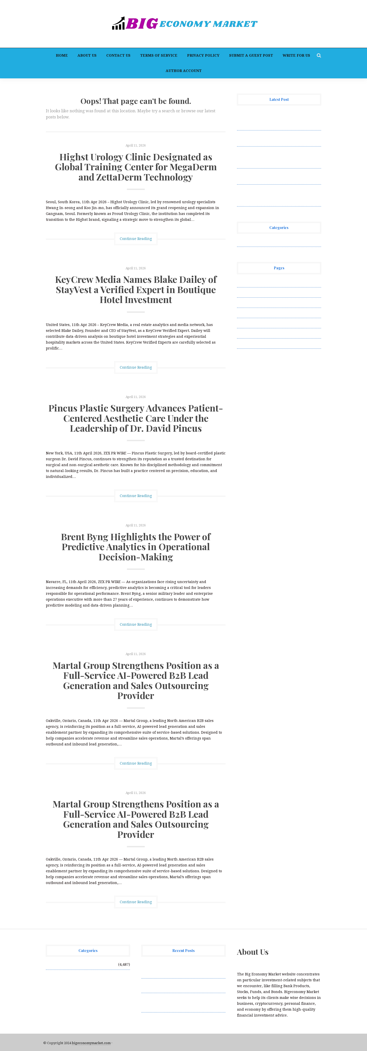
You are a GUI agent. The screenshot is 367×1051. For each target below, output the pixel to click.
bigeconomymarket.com (91, 1043)
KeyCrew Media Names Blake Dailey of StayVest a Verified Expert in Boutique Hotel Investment (136, 289)
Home (62, 55)
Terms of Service (158, 55)
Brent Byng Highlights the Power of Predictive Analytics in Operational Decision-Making (136, 546)
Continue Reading (136, 239)
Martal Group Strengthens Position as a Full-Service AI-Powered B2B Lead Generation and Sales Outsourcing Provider (136, 680)
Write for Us (296, 55)
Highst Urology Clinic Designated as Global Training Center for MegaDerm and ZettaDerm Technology (136, 166)
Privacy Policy (203, 55)
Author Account (184, 71)
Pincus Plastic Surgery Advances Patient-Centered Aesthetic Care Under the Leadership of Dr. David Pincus (135, 418)
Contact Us (118, 55)
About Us (87, 55)
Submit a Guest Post (251, 55)
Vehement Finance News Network (267, 241)
